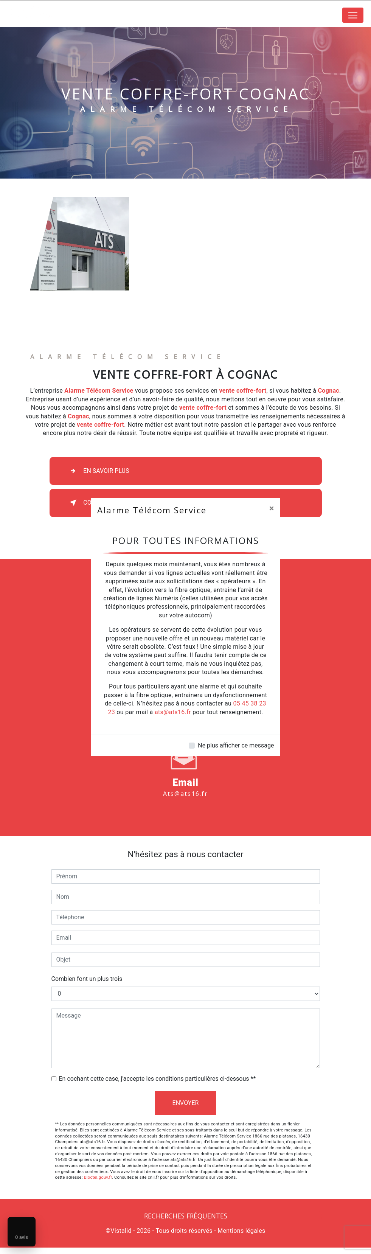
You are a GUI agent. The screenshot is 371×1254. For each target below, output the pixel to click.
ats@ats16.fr (173, 712)
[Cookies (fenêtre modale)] (2, 1249)
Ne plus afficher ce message (236, 745)
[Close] (271, 508)
